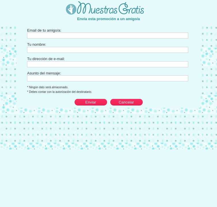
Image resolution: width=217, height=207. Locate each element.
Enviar (90, 102)
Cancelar (126, 102)
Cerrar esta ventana (204, 2)
